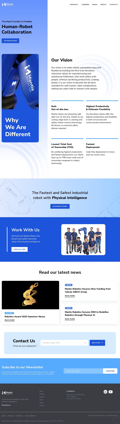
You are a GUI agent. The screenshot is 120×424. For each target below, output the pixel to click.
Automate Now (10, 41)
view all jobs (19, 249)
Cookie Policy (19, 416)
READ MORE (10, 320)
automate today (60, 206)
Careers (85, 5)
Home (41, 391)
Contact (114, 5)
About (104, 5)
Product (74, 5)
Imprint (4, 416)
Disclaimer (11, 416)
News (94, 5)
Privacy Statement (30, 416)
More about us (6, 405)
